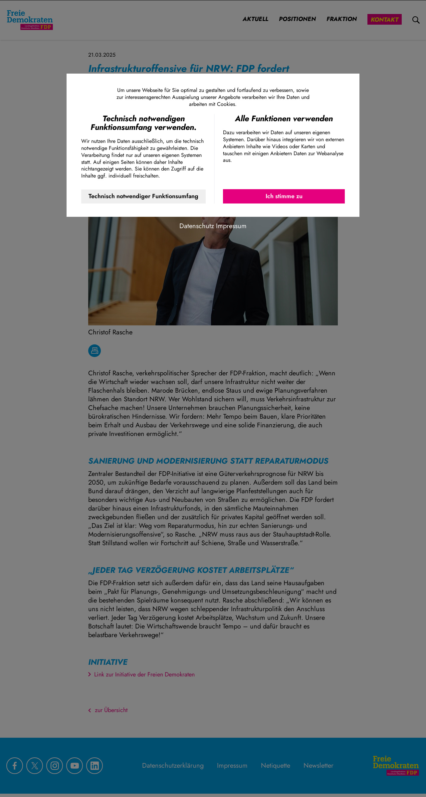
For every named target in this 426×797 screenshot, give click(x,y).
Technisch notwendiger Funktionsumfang (143, 196)
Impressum (231, 226)
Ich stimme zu (284, 196)
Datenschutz (196, 226)
